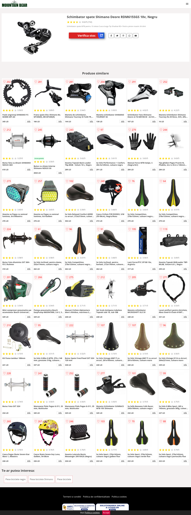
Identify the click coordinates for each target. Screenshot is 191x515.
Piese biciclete (64, 479)
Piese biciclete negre (15, 479)
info (28, 121)
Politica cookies (119, 496)
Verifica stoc (91, 35)
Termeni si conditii (72, 496)
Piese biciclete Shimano (41, 479)
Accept (106, 512)
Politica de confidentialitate (96, 496)
